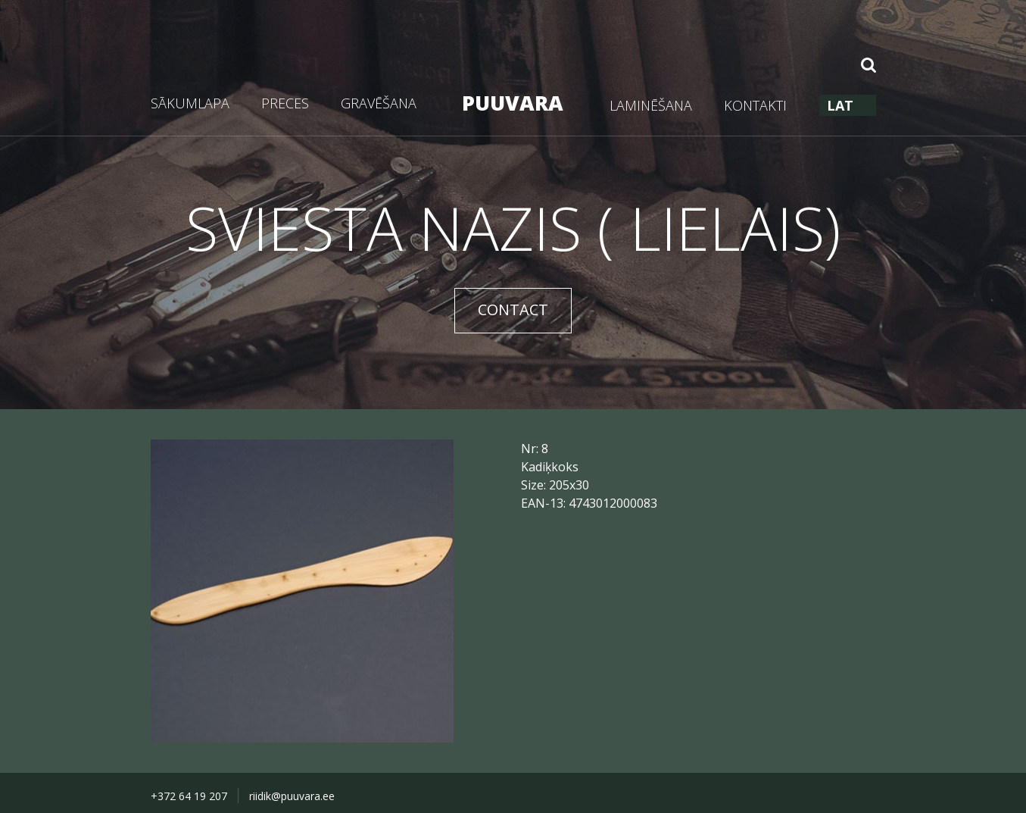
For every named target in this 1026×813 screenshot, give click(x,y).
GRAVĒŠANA (378, 103)
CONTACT (513, 309)
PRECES (285, 103)
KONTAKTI (755, 105)
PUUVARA (512, 102)
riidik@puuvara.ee (292, 796)
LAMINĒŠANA (651, 105)
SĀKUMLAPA (190, 103)
